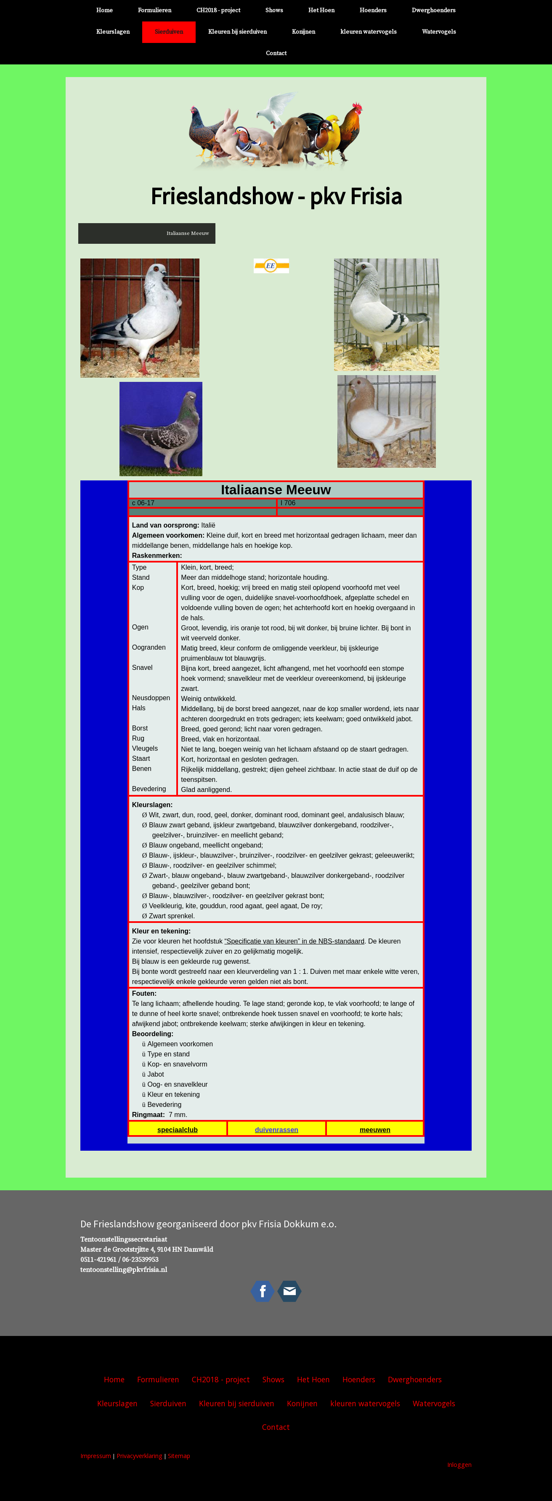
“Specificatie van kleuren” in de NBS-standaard (294, 941)
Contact (276, 53)
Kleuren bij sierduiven (237, 32)
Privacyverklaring (139, 1456)
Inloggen (459, 1465)
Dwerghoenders (434, 10)
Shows (274, 10)
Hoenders (373, 10)
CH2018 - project (218, 10)
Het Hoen (321, 10)
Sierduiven (169, 32)
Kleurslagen (113, 32)
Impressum (95, 1456)
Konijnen (303, 32)
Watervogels (439, 32)
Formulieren (154, 10)
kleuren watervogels (368, 32)
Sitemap (179, 1456)
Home (104, 10)
